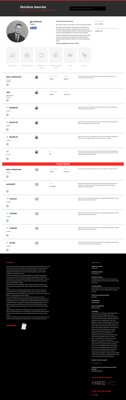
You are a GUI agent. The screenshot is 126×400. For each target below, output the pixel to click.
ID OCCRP (94, 297)
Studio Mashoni (95, 302)
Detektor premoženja (97, 371)
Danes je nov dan (96, 307)
